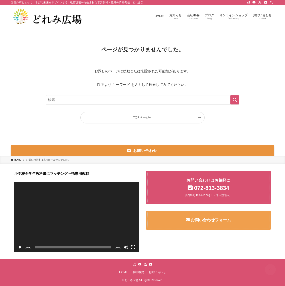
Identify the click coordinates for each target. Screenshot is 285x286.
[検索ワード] (142, 100)
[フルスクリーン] (133, 247)
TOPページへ (142, 117)
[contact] (266, 2)
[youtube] (254, 2)
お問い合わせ (157, 272)
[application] (76, 217)
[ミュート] (126, 247)
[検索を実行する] (234, 100)
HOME (123, 272)
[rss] (260, 2)
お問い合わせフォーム (210, 220)
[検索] (271, 2)
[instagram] (248, 2)
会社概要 (138, 272)
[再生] (20, 247)
